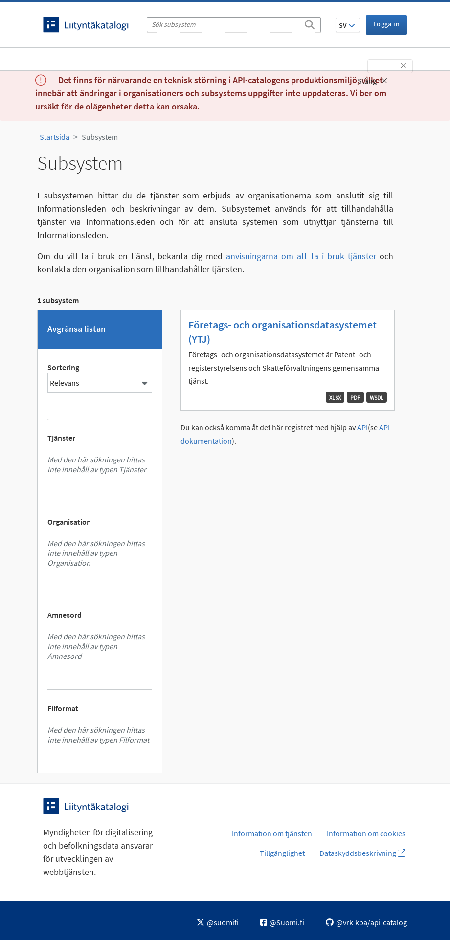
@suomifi (218, 922)
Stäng (372, 81)
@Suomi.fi (282, 922)
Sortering (63, 367)
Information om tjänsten (272, 833)
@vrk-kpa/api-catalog (366, 922)
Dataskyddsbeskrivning (362, 853)
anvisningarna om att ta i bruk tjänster (301, 256)
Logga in (386, 24)
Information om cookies (366, 833)
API (362, 427)
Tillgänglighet (282, 853)
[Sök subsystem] (234, 24)
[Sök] (309, 23)
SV (347, 25)
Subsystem (100, 137)
